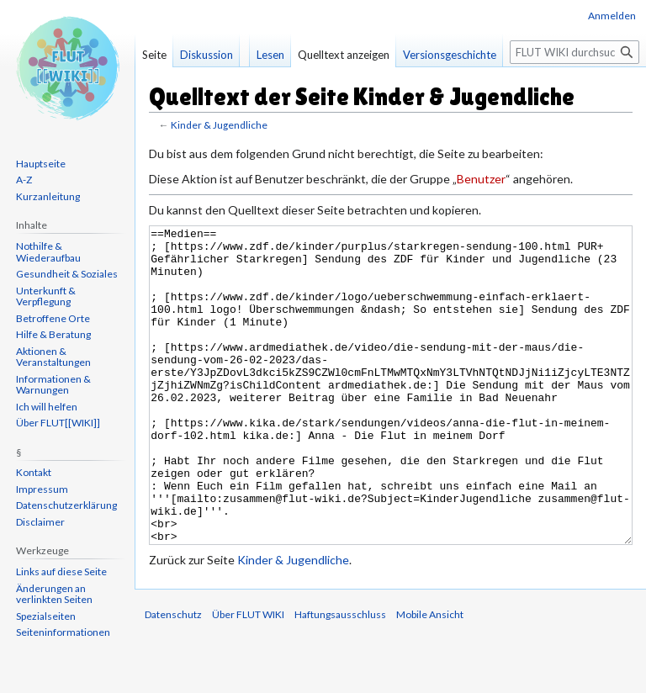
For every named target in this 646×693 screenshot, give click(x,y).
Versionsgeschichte (449, 54)
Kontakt (33, 472)
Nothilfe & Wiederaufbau (48, 252)
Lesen (270, 54)
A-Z (24, 179)
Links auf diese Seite (61, 571)
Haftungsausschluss (340, 677)
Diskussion (206, 54)
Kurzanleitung (48, 196)
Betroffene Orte (53, 318)
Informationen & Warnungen (53, 385)
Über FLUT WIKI (248, 677)
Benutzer (481, 179)
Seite (154, 54)
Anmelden (612, 15)
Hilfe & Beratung (53, 334)
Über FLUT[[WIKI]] (58, 422)
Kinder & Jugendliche (219, 125)
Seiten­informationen (63, 632)
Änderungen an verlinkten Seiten (54, 594)
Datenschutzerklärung (66, 505)
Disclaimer (40, 522)
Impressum (42, 489)
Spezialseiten (46, 616)
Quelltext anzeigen (343, 54)
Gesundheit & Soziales (67, 273)
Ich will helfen (46, 406)
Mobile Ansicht (429, 677)
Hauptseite (41, 163)
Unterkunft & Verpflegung (46, 296)
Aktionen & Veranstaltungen (53, 357)
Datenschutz (173, 677)
